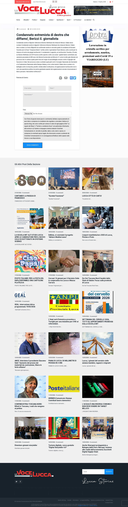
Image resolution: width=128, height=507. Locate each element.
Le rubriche (88, 20)
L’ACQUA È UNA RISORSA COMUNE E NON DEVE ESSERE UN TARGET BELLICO (97, 405)
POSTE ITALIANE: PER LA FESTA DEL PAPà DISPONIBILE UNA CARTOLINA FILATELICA (30, 280)
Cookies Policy (109, 502)
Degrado (42, 20)
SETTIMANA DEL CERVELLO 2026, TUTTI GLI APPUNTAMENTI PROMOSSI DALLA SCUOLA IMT (96, 321)
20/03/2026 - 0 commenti (89, 193)
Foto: (24, 110)
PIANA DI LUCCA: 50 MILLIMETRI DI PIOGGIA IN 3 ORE (62, 361)
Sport (69, 20)
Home (18, 20)
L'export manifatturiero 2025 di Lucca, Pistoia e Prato (97, 236)
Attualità (27, 20)
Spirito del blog (62, 499)
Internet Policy (109, 499)
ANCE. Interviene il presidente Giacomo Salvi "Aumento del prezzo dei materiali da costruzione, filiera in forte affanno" (30, 363)
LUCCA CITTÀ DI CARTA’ (92, 196)
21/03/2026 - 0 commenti (22, 193)
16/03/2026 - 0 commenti (89, 275)
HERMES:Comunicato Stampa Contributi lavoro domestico (60, 399)
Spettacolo (60, 20)
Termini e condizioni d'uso (97, 499)
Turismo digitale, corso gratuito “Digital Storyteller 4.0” (61, 446)
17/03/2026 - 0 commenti (22, 275)
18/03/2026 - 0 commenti (22, 232)
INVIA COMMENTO (33, 145)
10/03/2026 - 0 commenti (22, 442)
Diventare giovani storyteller (26, 445)
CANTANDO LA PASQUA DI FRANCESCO (25, 197)
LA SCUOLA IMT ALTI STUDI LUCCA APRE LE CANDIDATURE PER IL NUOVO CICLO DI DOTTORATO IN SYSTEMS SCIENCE (29, 238)
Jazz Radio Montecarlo (39, 2)
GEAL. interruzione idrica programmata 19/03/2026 (25, 305)
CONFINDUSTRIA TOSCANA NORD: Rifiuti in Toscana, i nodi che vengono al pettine (30, 405)
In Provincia (78, 20)
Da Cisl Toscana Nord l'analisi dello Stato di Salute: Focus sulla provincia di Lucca (97, 280)
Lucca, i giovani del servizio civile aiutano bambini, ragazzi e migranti (96, 361)
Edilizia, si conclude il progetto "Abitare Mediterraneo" (60, 236)
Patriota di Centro (22, 78)
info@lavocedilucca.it (83, 505)
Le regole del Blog (84, 499)
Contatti (69, 499)
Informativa (75, 499)
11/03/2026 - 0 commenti (22, 401)
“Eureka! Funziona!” (56, 196)
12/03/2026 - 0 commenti (89, 316)
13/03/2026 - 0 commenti (55, 316)
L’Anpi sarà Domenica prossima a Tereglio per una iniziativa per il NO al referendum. (63, 321)
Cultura (51, 20)
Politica (35, 20)
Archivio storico (93, 505)
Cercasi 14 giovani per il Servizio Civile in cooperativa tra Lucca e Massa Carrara (61, 280)
